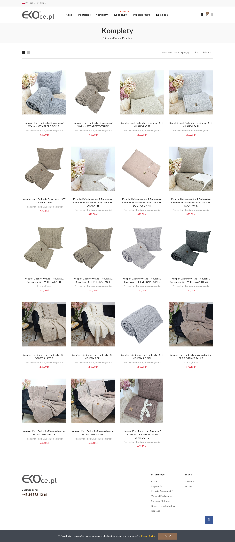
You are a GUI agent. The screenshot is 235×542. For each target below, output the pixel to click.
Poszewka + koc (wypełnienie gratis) (44, 130)
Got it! (167, 536)
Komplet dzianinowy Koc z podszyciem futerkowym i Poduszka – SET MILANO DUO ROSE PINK (142, 202)
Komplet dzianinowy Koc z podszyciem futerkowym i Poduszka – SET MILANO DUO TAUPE (191, 202)
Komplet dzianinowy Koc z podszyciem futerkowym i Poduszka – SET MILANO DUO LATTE (93, 202)
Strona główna (44, 286)
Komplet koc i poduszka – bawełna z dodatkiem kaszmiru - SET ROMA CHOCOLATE (142, 434)
